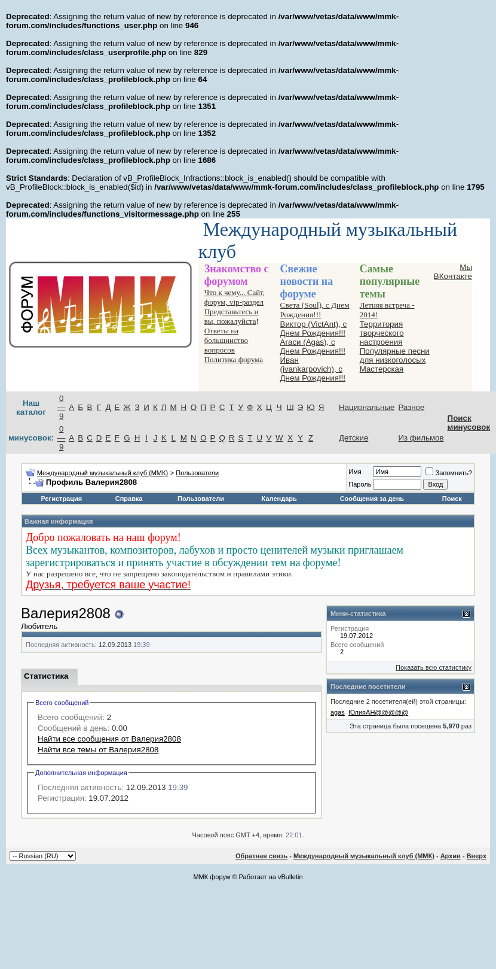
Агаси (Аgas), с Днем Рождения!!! (312, 347)
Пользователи (197, 472)
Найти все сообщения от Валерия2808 (109, 738)
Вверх (476, 855)
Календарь (279, 498)
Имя (354, 471)
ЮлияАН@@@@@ (378, 712)
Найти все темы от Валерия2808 (98, 749)
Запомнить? (448, 472)
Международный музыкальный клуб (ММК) (102, 472)
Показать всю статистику (433, 667)
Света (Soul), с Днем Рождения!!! (315, 309)
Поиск (452, 498)
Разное (411, 407)
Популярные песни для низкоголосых (395, 355)
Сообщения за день (372, 498)
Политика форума (233, 359)
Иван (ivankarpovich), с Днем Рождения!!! (312, 369)
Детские (353, 437)
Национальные (366, 407)
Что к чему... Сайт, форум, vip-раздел (234, 297)
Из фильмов (420, 437)
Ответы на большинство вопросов (226, 340)
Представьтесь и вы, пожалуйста (231, 316)
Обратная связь (261, 855)
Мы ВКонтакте (453, 272)
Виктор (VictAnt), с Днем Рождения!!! (313, 329)
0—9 (61, 407)
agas (337, 712)
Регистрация (61, 498)
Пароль (359, 484)
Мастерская (382, 368)
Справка (129, 498)
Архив (450, 855)
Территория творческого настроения (382, 333)
